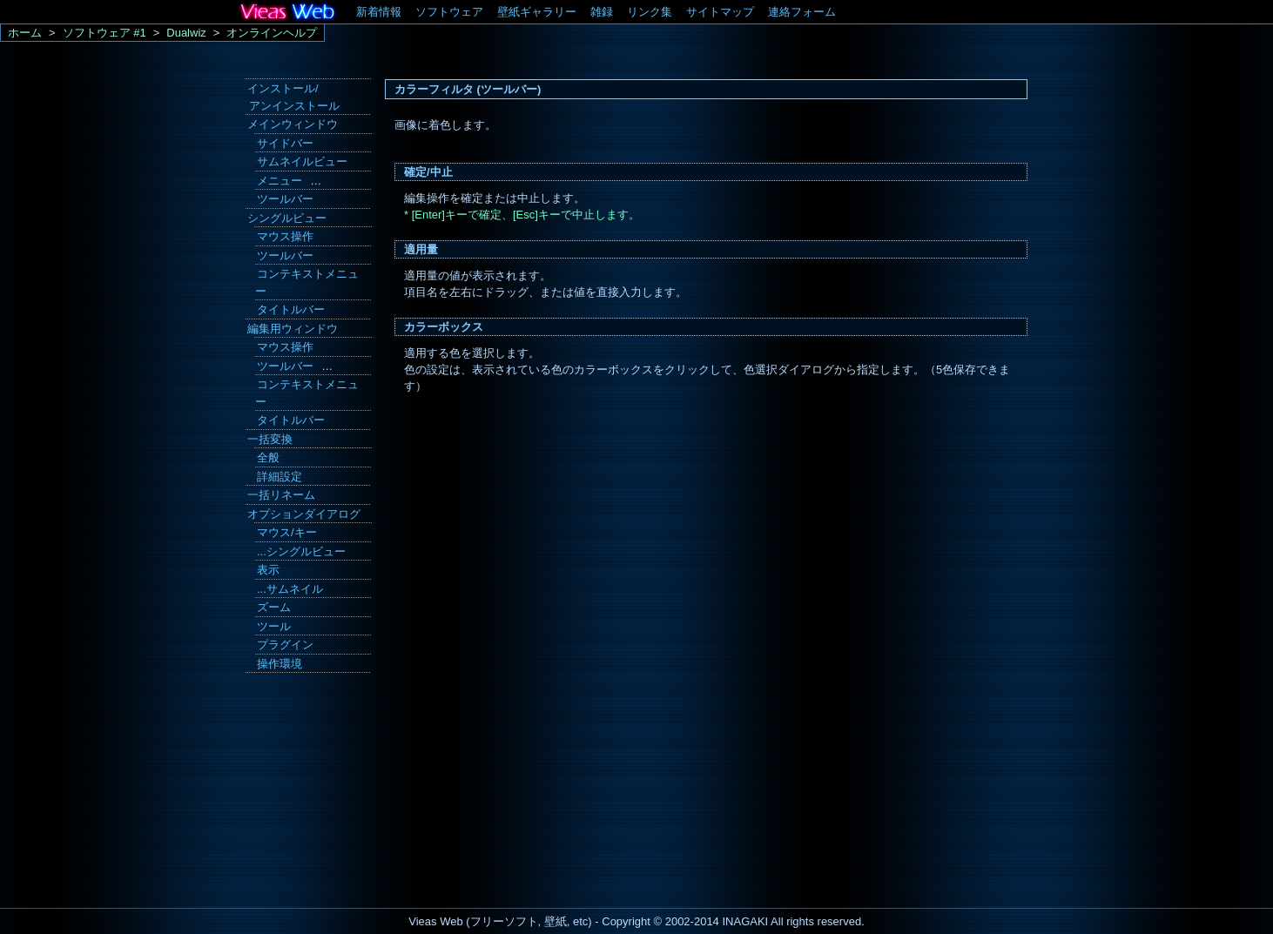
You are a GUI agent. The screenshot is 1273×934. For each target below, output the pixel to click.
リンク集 (649, 11)
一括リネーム (281, 494)
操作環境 (279, 663)
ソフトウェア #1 (104, 32)
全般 (268, 457)
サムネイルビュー (302, 161)
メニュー (279, 180)
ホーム (25, 32)
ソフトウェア (449, 11)
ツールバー (285, 198)
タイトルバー (291, 309)
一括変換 (270, 439)
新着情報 (378, 11)
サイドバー (285, 143)
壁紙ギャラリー (536, 11)
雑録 (601, 11)
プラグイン (285, 644)
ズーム (274, 607)
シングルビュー (287, 218)
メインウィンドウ (292, 124)
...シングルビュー (301, 551)
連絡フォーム (802, 11)
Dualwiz (186, 32)
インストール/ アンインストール (293, 97)
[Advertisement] (305, 794)
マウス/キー (287, 532)
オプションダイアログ (303, 514)
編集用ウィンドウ (292, 328)
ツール (274, 626)
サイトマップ (720, 11)
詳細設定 (279, 476)
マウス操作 (285, 236)
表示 (268, 569)
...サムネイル (290, 588)
